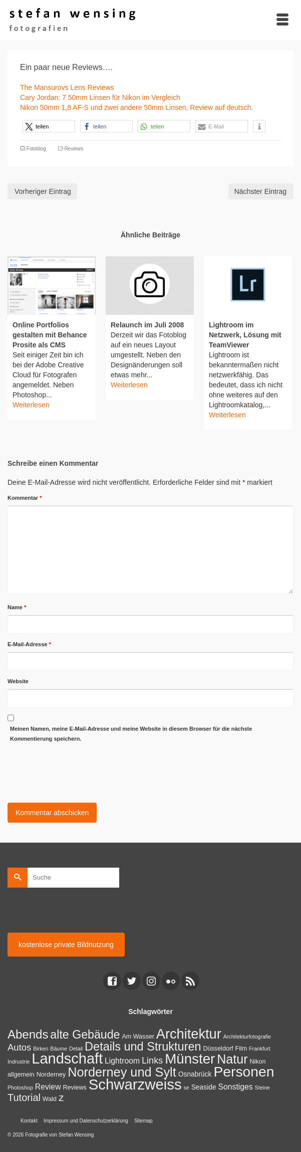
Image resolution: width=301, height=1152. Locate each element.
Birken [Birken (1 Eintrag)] (40, 1049)
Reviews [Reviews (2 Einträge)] (74, 1087)
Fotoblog (36, 148)
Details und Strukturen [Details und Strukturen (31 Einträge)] (143, 1046)
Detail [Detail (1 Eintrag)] (76, 1049)
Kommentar (25, 498)
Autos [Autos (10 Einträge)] (19, 1047)
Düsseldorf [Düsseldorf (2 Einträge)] (218, 1048)
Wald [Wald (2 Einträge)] (50, 1099)
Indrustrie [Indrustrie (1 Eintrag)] (19, 1062)
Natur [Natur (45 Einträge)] (232, 1059)
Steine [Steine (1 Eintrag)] (262, 1088)
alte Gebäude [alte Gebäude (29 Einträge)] (85, 1034)
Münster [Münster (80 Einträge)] (190, 1059)
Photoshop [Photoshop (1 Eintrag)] (20, 1088)
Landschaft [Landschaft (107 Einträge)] (67, 1059)
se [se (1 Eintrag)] (186, 1088)
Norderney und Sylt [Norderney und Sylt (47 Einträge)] (122, 1072)
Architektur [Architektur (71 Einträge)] (188, 1034)
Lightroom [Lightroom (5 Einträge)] (122, 1061)
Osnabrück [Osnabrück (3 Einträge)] (195, 1074)
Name (17, 607)
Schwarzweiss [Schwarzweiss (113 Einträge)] (135, 1084)
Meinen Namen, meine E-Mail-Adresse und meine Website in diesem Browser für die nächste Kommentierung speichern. (131, 734)
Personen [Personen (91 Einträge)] (243, 1072)
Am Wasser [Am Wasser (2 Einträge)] (138, 1036)
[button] (49, 126)
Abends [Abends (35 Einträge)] (28, 1034)
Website (18, 681)
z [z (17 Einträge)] (61, 1097)
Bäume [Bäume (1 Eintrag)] (58, 1049)
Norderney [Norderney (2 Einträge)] (51, 1074)
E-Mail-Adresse (29, 644)
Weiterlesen (31, 405)
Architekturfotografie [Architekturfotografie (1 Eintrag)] (247, 1037)
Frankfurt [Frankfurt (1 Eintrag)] (259, 1049)
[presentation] (84, 770)
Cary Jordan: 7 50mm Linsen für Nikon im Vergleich (100, 97)
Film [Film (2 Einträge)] (241, 1048)
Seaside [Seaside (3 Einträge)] (203, 1087)
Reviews (73, 148)
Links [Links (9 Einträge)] (152, 1061)
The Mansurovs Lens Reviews (67, 87)
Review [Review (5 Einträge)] (48, 1087)
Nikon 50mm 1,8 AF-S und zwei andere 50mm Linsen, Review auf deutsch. (136, 107)
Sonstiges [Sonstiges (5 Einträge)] (235, 1087)
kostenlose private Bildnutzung (66, 945)
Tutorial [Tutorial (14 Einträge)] (24, 1097)
